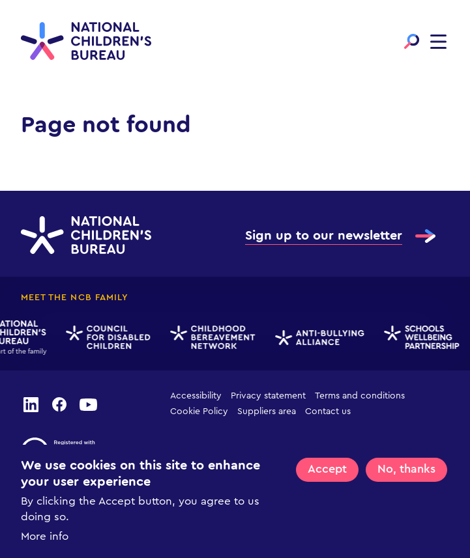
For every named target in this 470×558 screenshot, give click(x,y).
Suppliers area (266, 411)
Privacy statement (268, 395)
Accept (327, 471)
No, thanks (406, 471)
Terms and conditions (360, 395)
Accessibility (196, 395)
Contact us (328, 411)
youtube (88, 403)
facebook (59, 403)
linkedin (30, 403)
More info (44, 538)
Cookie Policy (199, 411)
